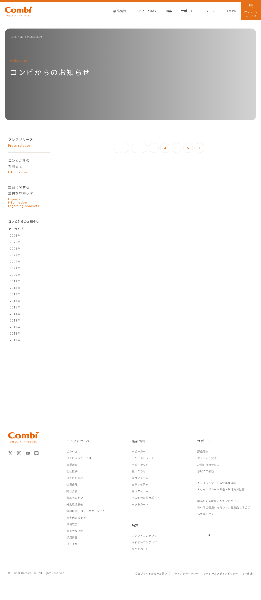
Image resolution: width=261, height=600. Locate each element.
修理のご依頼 (205, 471)
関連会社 (72, 491)
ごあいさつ (73, 451)
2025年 (15, 242)
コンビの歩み (74, 478)
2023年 (15, 255)
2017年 (15, 294)
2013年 (15, 320)
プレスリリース (25, 142)
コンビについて (78, 440)
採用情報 (72, 537)
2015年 (15, 307)
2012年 (15, 327)
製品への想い (74, 498)
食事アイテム (140, 484)
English (248, 573)
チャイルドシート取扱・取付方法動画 (220, 489)
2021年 (15, 268)
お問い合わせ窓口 (208, 465)
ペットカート (140, 504)
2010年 (15, 340)
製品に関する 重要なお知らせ (25, 196)
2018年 (15, 288)
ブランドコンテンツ (144, 535)
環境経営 (72, 524)
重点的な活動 (74, 531)
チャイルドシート (143, 458)
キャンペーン (140, 549)
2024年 (15, 249)
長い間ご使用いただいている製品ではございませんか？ (223, 510)
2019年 (15, 281)
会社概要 (72, 471)
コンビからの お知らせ (25, 166)
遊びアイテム (140, 478)
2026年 (15, 235)
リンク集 (72, 544)
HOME (13, 36)
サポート (204, 440)
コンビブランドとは (79, 458)
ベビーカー (139, 451)
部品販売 (202, 451)
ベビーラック (140, 465)
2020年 (15, 275)
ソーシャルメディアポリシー (220, 573)
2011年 (15, 333)
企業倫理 (72, 484)
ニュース (204, 534)
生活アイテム (140, 491)
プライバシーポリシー (185, 573)
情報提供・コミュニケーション (85, 511)
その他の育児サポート (146, 498)
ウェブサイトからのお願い (151, 573)
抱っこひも (139, 471)
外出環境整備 (74, 504)
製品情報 (139, 440)
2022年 (15, 262)
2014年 (15, 314)
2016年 (15, 301)
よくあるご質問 (207, 458)
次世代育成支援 (76, 518)
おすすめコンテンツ (144, 542)
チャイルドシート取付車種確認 (216, 483)
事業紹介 (72, 465)
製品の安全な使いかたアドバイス (218, 501)
